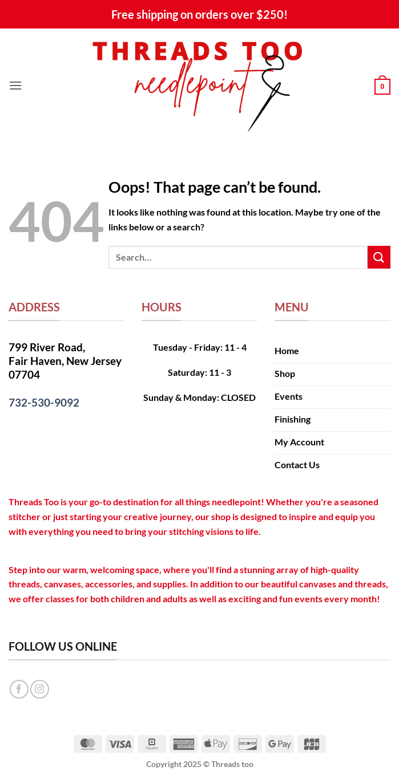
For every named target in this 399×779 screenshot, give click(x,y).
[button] (15, 85)
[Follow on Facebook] (19, 689)
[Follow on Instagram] (39, 689)
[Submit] (379, 257)
